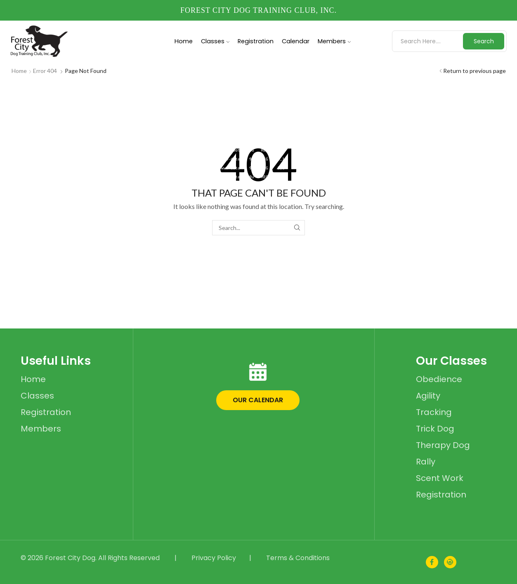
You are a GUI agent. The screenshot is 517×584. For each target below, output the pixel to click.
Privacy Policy (214, 558)
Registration (256, 41)
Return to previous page (474, 70)
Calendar (295, 41)
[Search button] (483, 41)
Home (184, 41)
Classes (215, 41)
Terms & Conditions (298, 558)
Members (334, 41)
